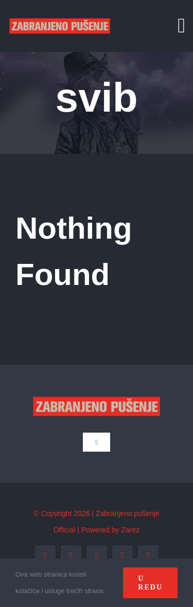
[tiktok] (148, 555)
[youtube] (122, 555)
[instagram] (96, 555)
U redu (150, 583)
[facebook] (45, 555)
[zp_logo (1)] (60, 9)
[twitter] (71, 555)
